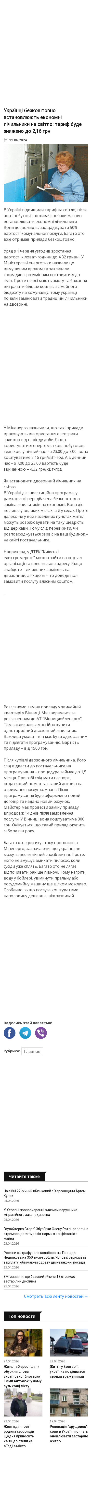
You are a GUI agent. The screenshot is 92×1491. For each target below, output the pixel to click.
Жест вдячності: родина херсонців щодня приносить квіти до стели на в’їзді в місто (19, 1436)
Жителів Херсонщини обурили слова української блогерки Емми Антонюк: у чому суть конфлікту (22, 1376)
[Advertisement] (46, 53)
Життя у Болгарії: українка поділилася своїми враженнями (67, 1371)
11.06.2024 (15, 140)
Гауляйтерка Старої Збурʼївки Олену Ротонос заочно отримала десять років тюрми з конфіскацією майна (46, 1233)
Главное (32, 1051)
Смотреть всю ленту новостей (56, 1296)
